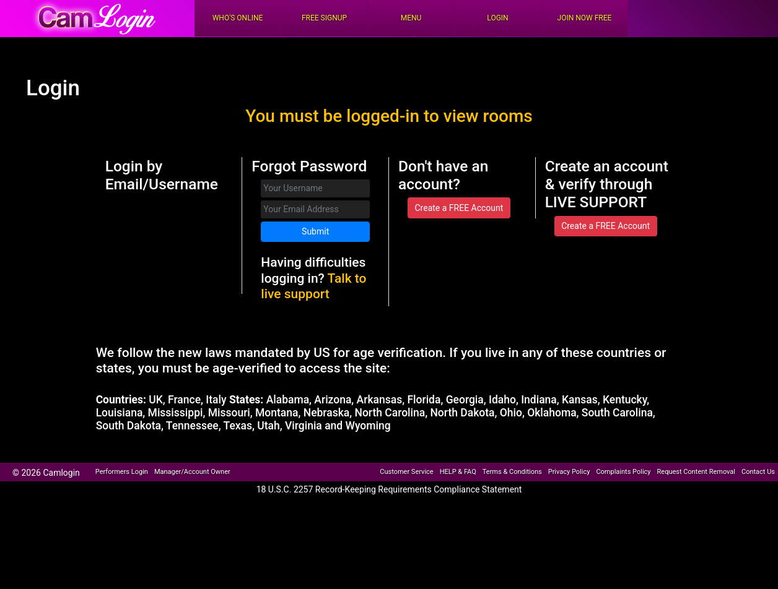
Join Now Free (584, 18)
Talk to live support (313, 286)
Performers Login (121, 472)
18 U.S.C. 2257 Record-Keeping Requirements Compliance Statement (389, 489)
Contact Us (758, 472)
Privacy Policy (569, 472)
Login (497, 18)
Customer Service (406, 472)
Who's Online (237, 18)
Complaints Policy (623, 472)
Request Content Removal (696, 472)
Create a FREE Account (458, 208)
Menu (411, 18)
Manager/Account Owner (192, 472)
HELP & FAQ (458, 472)
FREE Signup (324, 18)
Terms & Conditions (512, 472)
